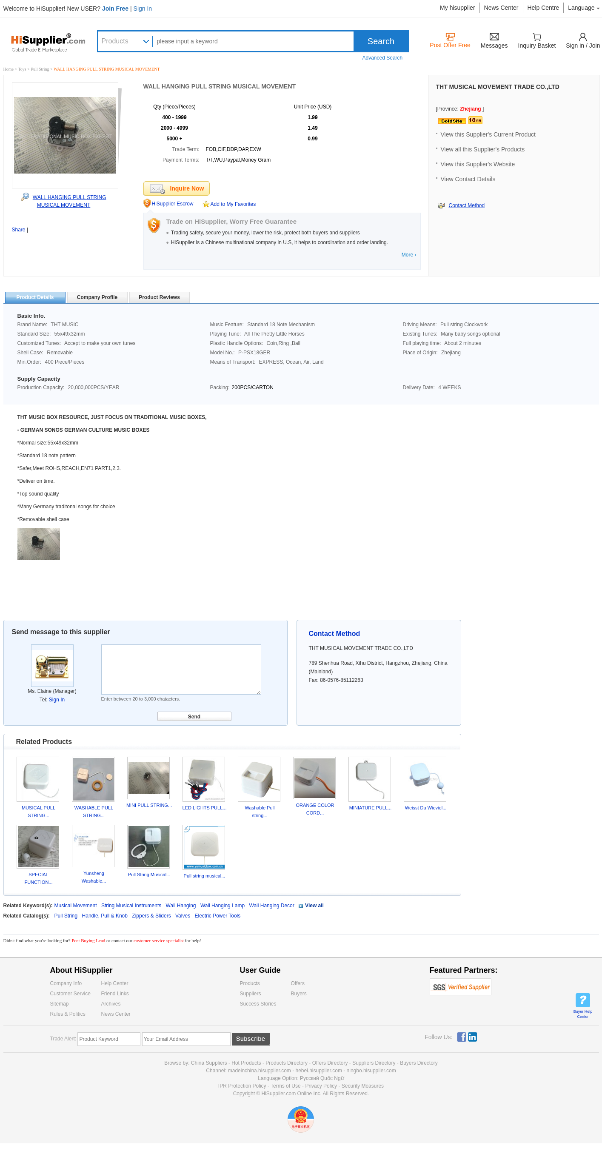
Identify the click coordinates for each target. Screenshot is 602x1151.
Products (115, 41)
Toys (22, 69)
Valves (183, 916)
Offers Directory (330, 1063)
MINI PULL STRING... (149, 805)
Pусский (309, 1078)
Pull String (40, 69)
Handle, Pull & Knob (105, 916)
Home (8, 69)
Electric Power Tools (217, 916)
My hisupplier (457, 7)
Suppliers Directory (374, 1063)
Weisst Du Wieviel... (426, 807)
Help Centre (543, 7)
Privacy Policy (321, 1086)
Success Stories (258, 1004)
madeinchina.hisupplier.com (259, 1071)
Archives (111, 1004)
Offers (298, 983)
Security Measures (363, 1086)
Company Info (66, 983)
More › (409, 255)
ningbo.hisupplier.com (371, 1071)
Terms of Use (286, 1086)
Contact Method (467, 205)
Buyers (299, 994)
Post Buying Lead (89, 940)
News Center (501, 7)
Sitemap (59, 1004)
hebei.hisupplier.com (319, 1071)
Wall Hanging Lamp (222, 906)
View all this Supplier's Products (483, 149)
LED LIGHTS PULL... (205, 807)
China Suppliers (209, 1063)
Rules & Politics (68, 1014)
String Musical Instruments (131, 906)
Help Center (114, 983)
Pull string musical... (204, 875)
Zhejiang (470, 109)
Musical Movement (75, 906)
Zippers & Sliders (152, 916)
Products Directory (287, 1063)
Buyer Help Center (583, 1014)
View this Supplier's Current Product (488, 134)
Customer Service (70, 994)
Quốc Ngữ (332, 1078)
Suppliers (250, 994)
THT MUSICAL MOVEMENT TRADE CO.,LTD (497, 86)
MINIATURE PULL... (370, 807)
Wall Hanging (181, 906)
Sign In (143, 8)
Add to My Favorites (233, 204)
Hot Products (246, 1063)
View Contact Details (468, 179)
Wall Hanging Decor (271, 906)
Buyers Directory (419, 1063)
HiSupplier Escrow (173, 204)
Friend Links (115, 994)
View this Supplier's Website (478, 164)
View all (314, 906)
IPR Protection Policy (242, 1086)
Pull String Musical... (149, 874)
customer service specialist (159, 940)
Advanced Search (382, 58)
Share (19, 230)
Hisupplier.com (54, 42)
